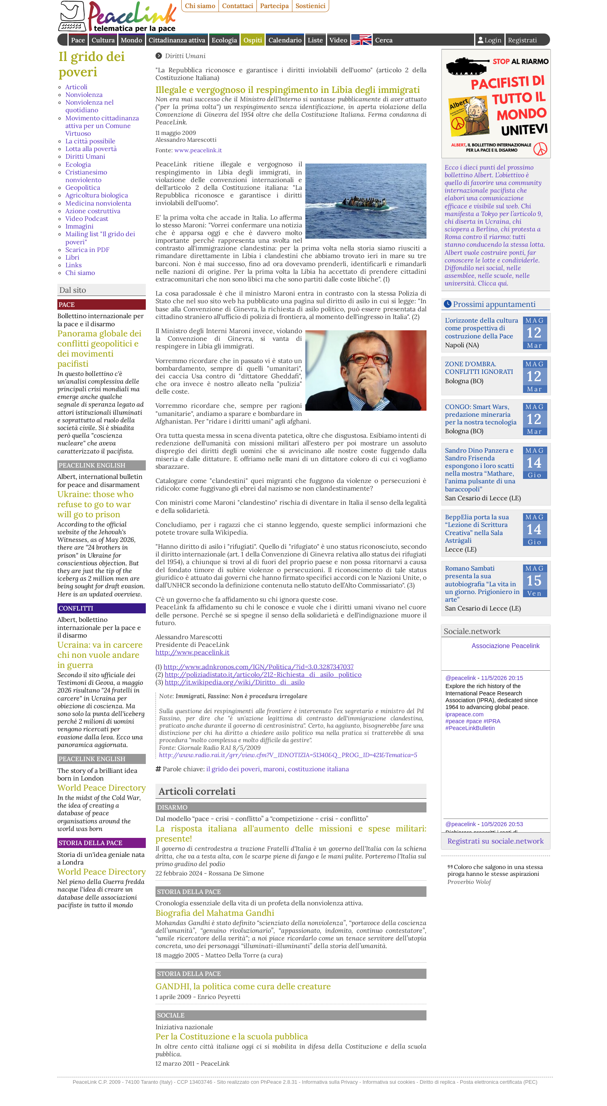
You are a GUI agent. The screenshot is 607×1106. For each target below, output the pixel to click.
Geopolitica (82, 187)
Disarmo (254, 807)
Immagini (79, 226)
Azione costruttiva (92, 211)
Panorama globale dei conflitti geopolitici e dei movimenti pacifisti (99, 348)
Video (338, 40)
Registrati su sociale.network (495, 841)
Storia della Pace (90, 843)
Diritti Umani (85, 156)
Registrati (522, 40)
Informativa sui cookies (389, 1101)
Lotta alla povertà (91, 149)
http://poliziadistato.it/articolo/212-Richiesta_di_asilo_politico (263, 674)
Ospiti (253, 40)
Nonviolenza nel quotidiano (89, 106)
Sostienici (311, 6)
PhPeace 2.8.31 (278, 1101)
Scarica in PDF (87, 250)
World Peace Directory (101, 787)
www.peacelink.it (198, 150)
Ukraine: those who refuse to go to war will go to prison (95, 504)
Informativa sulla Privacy (330, 1101)
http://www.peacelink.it (192, 652)
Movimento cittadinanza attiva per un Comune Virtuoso (102, 125)
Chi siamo (200, 6)
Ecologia (224, 40)
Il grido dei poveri (92, 64)
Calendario (285, 40)
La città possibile (90, 141)
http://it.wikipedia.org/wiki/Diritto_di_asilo (235, 682)
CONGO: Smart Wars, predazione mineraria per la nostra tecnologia (481, 414)
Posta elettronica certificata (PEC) (499, 1101)
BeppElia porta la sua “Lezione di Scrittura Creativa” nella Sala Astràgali (477, 528)
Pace (78, 40)
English (361, 40)
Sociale (253, 1023)
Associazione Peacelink (506, 645)
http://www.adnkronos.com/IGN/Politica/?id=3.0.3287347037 (258, 667)
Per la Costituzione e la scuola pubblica (315, 1044)
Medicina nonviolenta (98, 203)
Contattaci (237, 6)
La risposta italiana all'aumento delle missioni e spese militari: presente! (332, 841)
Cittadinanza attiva (177, 40)
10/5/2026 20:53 (502, 824)
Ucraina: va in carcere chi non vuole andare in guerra (100, 654)
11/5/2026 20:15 (502, 678)
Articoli (76, 87)
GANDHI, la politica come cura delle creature (243, 993)
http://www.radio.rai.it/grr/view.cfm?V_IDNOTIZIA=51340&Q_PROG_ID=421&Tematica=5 (288, 755)
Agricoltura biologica (96, 195)
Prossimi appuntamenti (494, 304)
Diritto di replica (437, 1101)
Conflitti (76, 608)
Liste (315, 40)
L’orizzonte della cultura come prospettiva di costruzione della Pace (481, 328)
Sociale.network (472, 631)
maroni (274, 769)
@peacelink (460, 678)
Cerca (384, 40)
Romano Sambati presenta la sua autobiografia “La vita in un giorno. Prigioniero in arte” (482, 583)
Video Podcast (86, 218)
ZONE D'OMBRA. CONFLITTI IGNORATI (479, 368)
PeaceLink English (92, 465)
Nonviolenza (84, 94)
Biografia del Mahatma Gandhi (214, 920)
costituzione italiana (318, 769)
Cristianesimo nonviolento (86, 176)
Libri (72, 257)
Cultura (103, 40)
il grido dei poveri (233, 769)
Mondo (131, 40)
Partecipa (274, 6)
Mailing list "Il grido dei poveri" (100, 238)
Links (73, 265)
